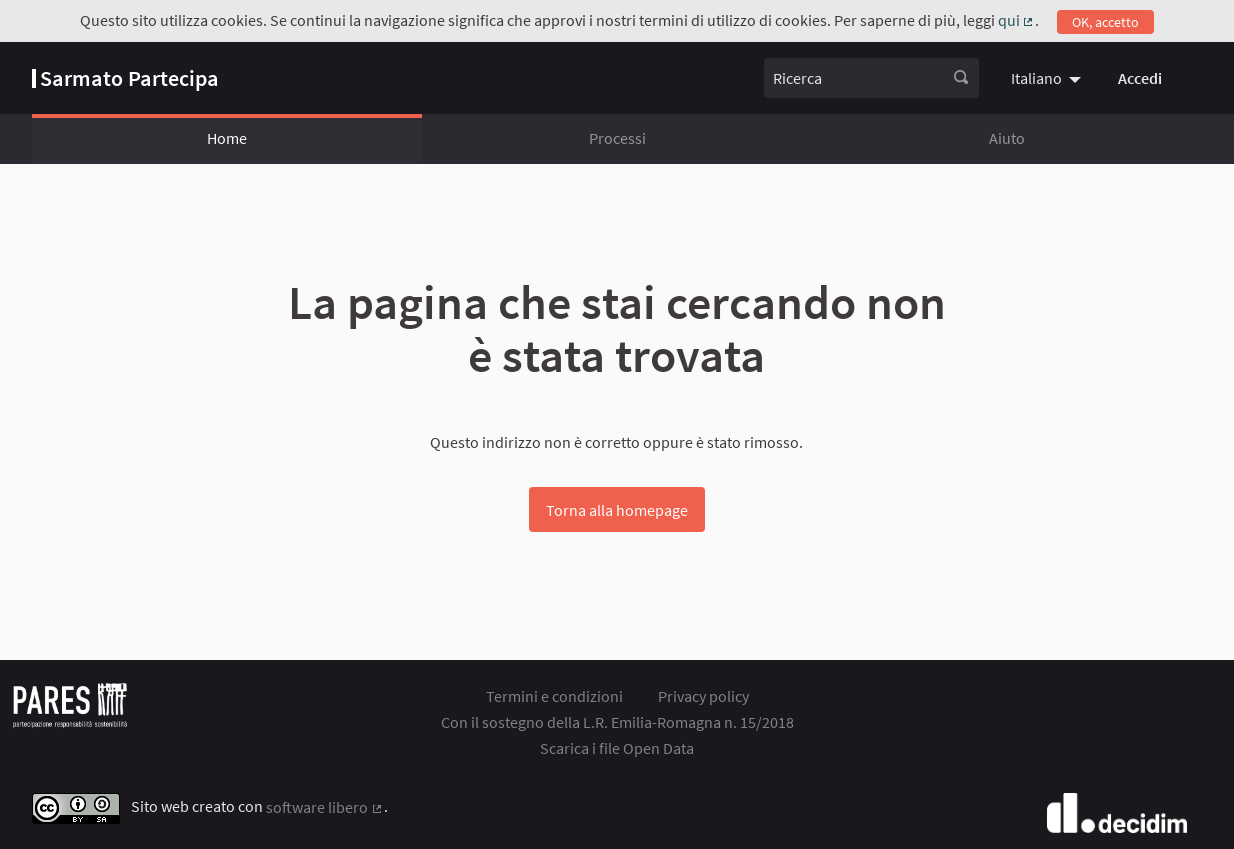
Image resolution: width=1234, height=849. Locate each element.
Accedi (1140, 78)
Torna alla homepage (617, 510)
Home (227, 138)
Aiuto (1007, 138)
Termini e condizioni (554, 696)
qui (1017, 20)
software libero (325, 807)
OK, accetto (1105, 22)
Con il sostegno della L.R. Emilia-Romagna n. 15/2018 (617, 722)
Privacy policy (703, 696)
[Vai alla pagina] (125, 78)
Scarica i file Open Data (617, 748)
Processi (617, 138)
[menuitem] (1048, 78)
